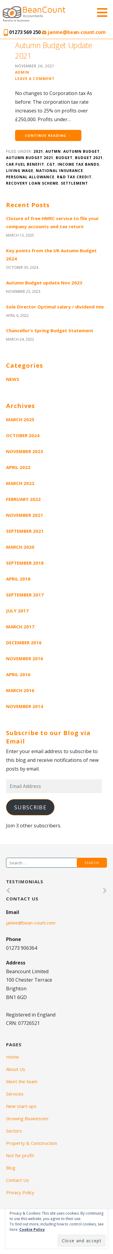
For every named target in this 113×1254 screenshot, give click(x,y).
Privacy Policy (20, 1192)
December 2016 (24, 642)
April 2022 (18, 467)
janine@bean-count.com (73, 32)
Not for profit (20, 1155)
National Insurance (59, 170)
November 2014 (24, 706)
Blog (10, 1168)
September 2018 (25, 563)
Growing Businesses (27, 1118)
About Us (15, 1069)
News (12, 379)
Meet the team (21, 1081)
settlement (74, 183)
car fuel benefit (25, 164)
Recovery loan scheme (32, 183)
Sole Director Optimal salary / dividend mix (55, 307)
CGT (51, 164)
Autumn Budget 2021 (29, 157)
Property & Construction (31, 1143)
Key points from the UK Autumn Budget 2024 (51, 254)
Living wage (19, 170)
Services (15, 1094)
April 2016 (18, 674)
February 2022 (23, 499)
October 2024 (22, 435)
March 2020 (20, 547)
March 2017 (20, 627)
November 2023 (24, 451)
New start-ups (21, 1106)
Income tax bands (78, 164)
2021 (38, 151)
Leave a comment (35, 78)
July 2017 (17, 611)
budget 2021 (89, 157)
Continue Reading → (48, 135)
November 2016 (24, 658)
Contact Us (17, 1180)
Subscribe (30, 807)
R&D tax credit (74, 176)
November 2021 (24, 515)
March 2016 (20, 690)
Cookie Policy (32, 1229)
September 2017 (25, 595)
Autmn (53, 151)
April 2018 (18, 579)
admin (22, 72)
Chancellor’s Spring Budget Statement (49, 330)
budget (64, 157)
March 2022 (20, 483)
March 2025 (20, 419)
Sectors (14, 1131)
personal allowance (30, 176)
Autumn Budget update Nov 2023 (44, 283)
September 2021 (25, 531)
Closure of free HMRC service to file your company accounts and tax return (52, 222)
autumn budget (81, 151)
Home (12, 1057)
